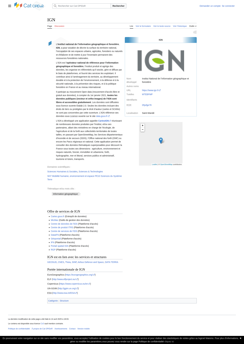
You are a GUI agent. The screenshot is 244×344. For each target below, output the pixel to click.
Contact (72, 329)
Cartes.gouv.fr (57, 216)
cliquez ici (169, 341)
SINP (74, 262)
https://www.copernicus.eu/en (74, 284)
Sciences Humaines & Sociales (62, 171)
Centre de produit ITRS (62, 227)
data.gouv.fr (102, 116)
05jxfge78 (147, 105)
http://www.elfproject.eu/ (64, 279)
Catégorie (53, 300)
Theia (68, 262)
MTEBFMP (147, 94)
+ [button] (142, 126)
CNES (61, 262)
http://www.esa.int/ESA (64, 293)
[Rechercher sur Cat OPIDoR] (81, 5)
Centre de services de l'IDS (64, 231)
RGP (53, 250)
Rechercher (118, 6)
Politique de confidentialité (19, 329)
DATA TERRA (111, 262)
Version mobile (83, 329)
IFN (52, 242)
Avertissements (60, 329)
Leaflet (154, 164)
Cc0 (42, 324)
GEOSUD (52, 262)
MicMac (54, 220)
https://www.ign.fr (150, 90)
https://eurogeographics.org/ (79, 274)
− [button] (142, 130)
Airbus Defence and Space (91, 262)
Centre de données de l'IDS (64, 224)
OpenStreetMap (166, 164)
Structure (64, 300)
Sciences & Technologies (91, 171)
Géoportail (56, 239)
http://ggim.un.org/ (67, 288)
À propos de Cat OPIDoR (42, 329)
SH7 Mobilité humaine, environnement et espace (70, 176)
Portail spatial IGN (59, 246)
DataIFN (55, 235)
